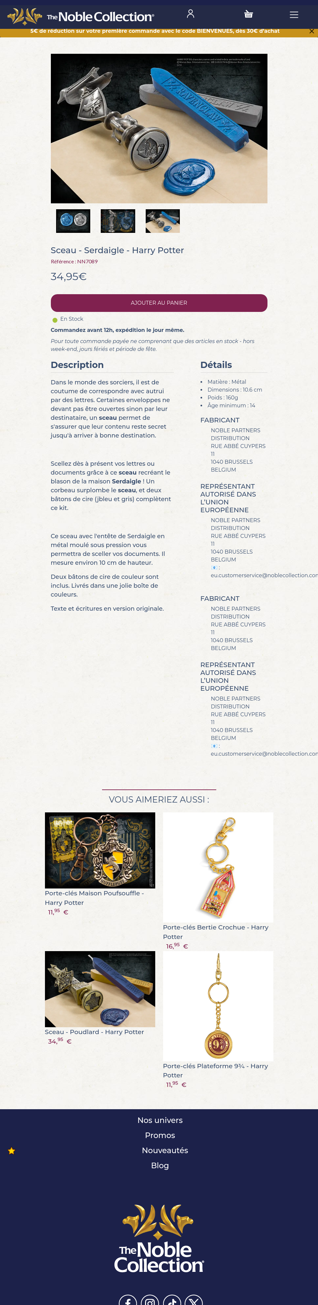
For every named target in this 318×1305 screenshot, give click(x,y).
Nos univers (158, 1120)
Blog (159, 1165)
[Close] (312, 31)
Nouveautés (164, 1150)
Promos (159, 1135)
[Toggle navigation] (294, 14)
